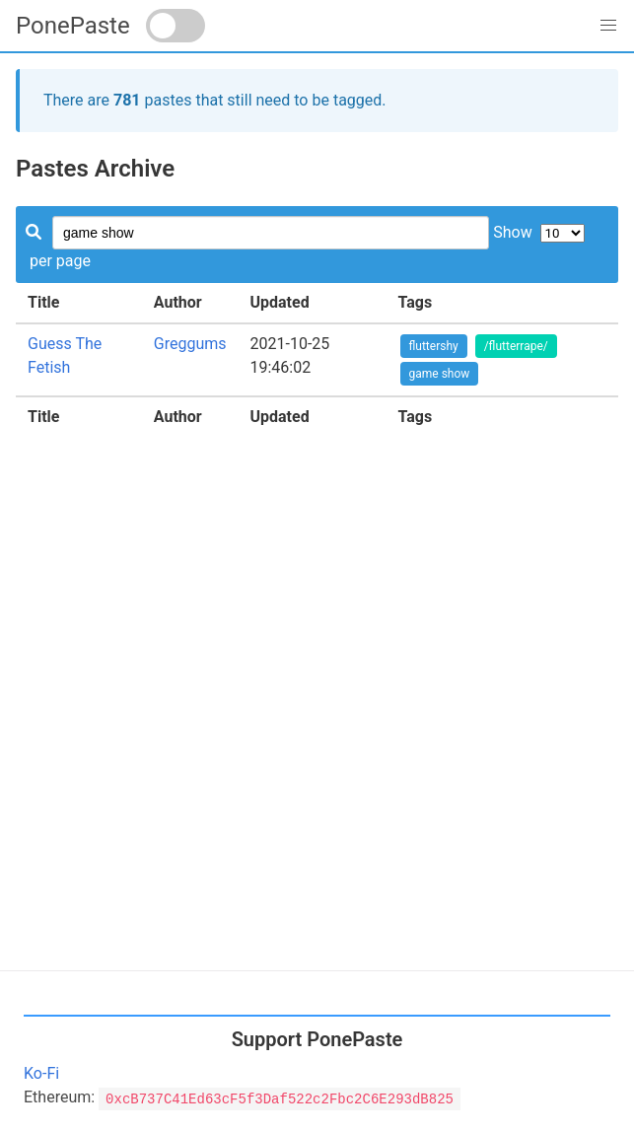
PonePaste (73, 25)
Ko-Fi (41, 1073)
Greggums (190, 343)
